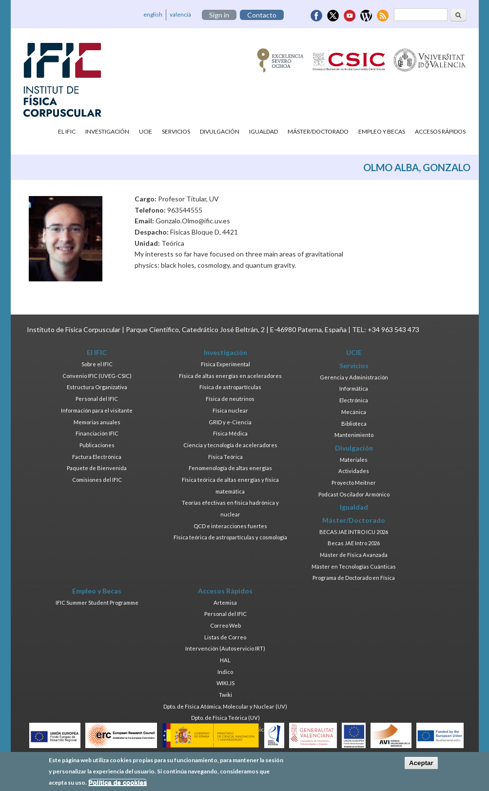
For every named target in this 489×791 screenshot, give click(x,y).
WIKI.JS (225, 683)
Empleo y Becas (381, 131)
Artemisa (225, 602)
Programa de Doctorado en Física (354, 577)
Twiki (225, 695)
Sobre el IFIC (97, 364)
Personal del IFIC (97, 399)
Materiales (354, 459)
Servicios (176, 131)
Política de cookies (117, 784)
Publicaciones (97, 445)
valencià (180, 14)
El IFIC (67, 131)
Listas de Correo (225, 637)
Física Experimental (225, 364)
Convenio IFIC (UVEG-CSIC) (97, 376)
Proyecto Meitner (354, 482)
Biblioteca (354, 423)
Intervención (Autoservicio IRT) (225, 648)
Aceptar (421, 765)
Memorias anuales (97, 422)
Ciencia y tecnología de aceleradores (230, 445)
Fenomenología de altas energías (230, 468)
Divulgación (219, 131)
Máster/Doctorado (318, 131)
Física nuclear (230, 410)
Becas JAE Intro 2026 (354, 543)
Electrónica (353, 400)
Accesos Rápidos (440, 131)
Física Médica (230, 433)
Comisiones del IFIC (97, 479)
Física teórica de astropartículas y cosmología (230, 537)
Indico (225, 672)
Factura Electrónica (96, 457)
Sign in (219, 15)
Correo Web (225, 625)
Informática (353, 388)
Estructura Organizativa (97, 387)
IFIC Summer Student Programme (97, 602)
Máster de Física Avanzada (354, 555)
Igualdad (263, 131)
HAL (225, 660)
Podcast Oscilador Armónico (354, 494)
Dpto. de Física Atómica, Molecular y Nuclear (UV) (225, 706)
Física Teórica (225, 457)
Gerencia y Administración (354, 377)
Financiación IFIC (97, 433)
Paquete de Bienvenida (97, 468)
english (152, 14)
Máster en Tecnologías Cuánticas (354, 566)
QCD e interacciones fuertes (230, 526)
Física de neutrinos (230, 399)
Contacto (261, 15)
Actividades (353, 471)
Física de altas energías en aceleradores (230, 376)
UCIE (145, 131)
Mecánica (353, 412)
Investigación (107, 131)
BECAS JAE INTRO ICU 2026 (353, 532)
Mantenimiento (353, 435)
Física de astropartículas (230, 387)
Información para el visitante (97, 410)
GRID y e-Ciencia (230, 422)
